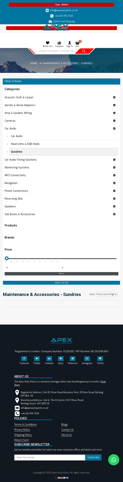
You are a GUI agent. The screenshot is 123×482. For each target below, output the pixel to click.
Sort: (92, 294)
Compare (59, 44)
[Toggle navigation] (5, 36)
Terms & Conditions (25, 424)
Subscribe (93, 457)
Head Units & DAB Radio (25, 144)
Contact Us (67, 429)
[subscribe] (49, 457)
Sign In (69, 44)
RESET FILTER (61, 283)
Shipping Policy (23, 434)
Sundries (16, 152)
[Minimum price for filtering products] (32, 267)
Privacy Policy (22, 429)
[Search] (56, 51)
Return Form (21, 440)
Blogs (64, 424)
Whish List (47, 44)
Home (33, 63)
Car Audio (16, 136)
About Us (66, 434)
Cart (78, 44)
